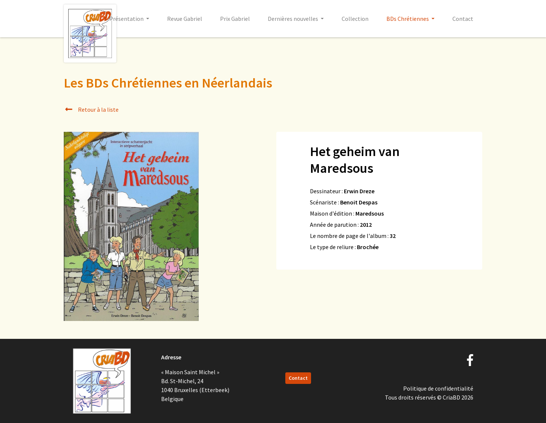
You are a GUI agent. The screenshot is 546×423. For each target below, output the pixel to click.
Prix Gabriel (235, 18)
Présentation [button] (127, 18)
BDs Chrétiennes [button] (408, 18)
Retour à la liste (91, 109)
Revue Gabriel (184, 18)
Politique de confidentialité (438, 388)
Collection (355, 18)
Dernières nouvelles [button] (293, 18)
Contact (462, 18)
